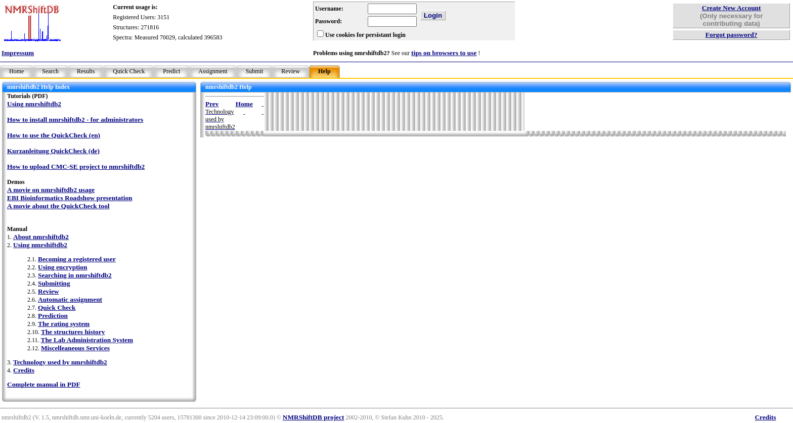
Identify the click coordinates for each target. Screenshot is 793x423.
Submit (254, 71)
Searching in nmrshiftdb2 (75, 275)
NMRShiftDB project (313, 417)
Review (290, 71)
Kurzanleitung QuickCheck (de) (53, 151)
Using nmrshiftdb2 (34, 104)
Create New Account (731, 8)
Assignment (212, 71)
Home (16, 71)
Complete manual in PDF (43, 384)
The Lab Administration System (87, 340)
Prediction (53, 315)
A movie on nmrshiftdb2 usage (51, 190)
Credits (23, 370)
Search (50, 71)
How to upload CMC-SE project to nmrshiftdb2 (76, 166)
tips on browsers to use (443, 53)
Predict (171, 71)
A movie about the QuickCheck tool (58, 206)
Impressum (18, 53)
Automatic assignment (70, 299)
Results (86, 71)
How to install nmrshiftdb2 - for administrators (75, 119)
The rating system (64, 323)
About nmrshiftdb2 (41, 237)
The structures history (73, 332)
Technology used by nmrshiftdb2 (60, 362)
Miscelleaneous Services (75, 348)
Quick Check (129, 71)
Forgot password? (732, 34)
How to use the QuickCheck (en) (53, 135)
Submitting (54, 283)
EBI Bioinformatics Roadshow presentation (69, 198)
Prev (211, 104)
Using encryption (62, 267)
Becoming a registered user (77, 259)
